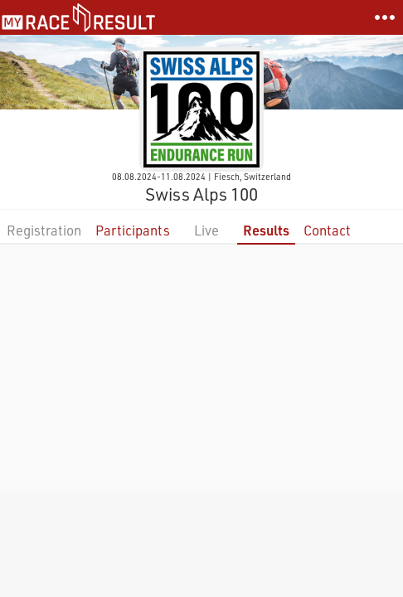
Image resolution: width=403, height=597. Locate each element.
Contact (327, 230)
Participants (132, 230)
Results (266, 230)
